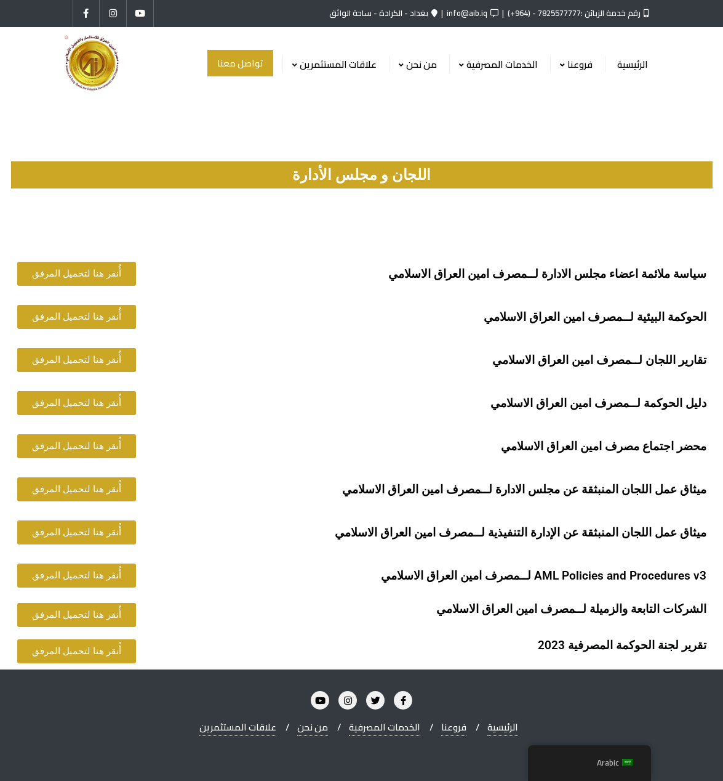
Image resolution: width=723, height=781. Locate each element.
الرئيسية (502, 727)
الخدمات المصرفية (384, 727)
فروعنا (453, 727)
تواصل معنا (240, 63)
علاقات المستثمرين (237, 727)
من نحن (312, 727)
